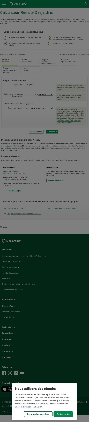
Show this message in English (28, 406)
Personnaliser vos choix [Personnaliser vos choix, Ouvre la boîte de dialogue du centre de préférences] (38, 414)
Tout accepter (63, 414)
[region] (44, 401)
